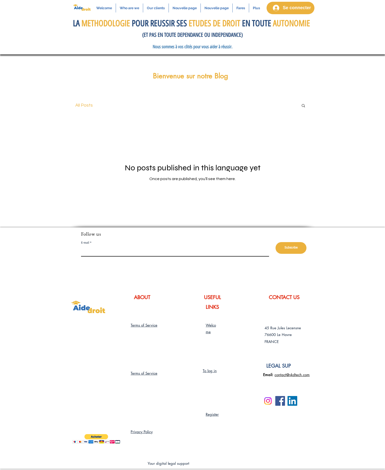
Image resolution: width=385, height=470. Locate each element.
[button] (303, 106)
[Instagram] (268, 401)
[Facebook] (280, 401)
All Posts (84, 105)
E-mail (85, 242)
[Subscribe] (291, 248)
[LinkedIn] (292, 401)
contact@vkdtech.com (292, 374)
